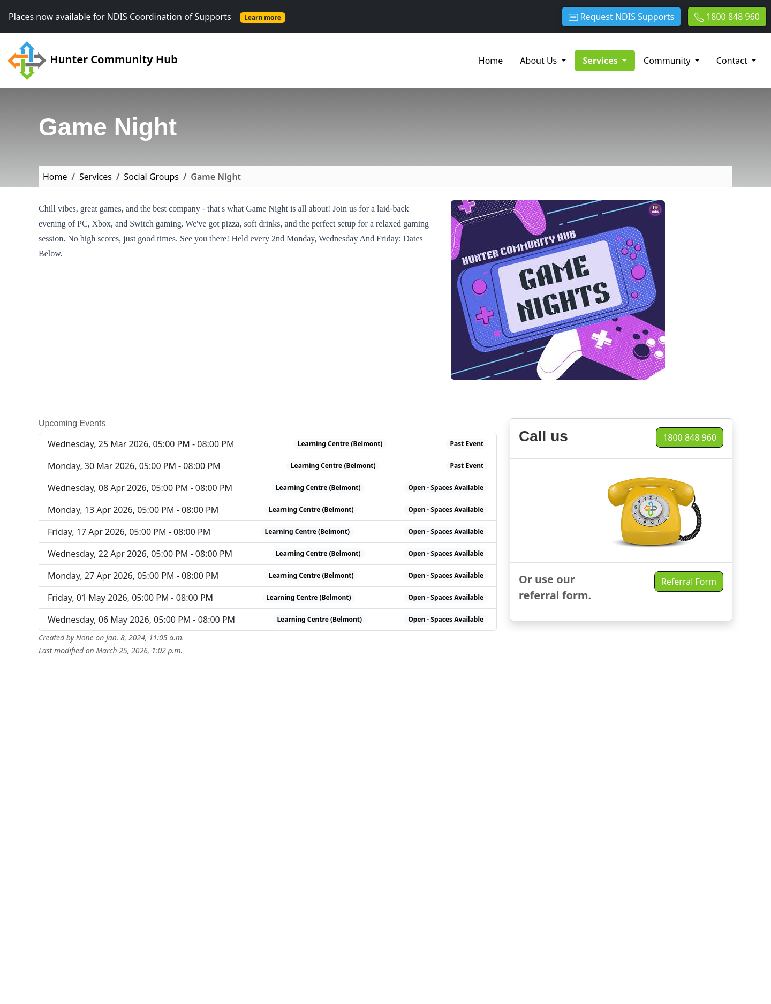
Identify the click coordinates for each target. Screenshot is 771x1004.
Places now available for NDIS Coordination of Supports (147, 16)
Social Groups (151, 177)
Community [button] (668, 60)
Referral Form (688, 581)
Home (491, 60)
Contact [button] (733, 60)
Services (95, 177)
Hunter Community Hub (92, 60)
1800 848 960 (727, 16)
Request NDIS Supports (621, 16)
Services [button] (609, 60)
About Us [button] (539, 60)
